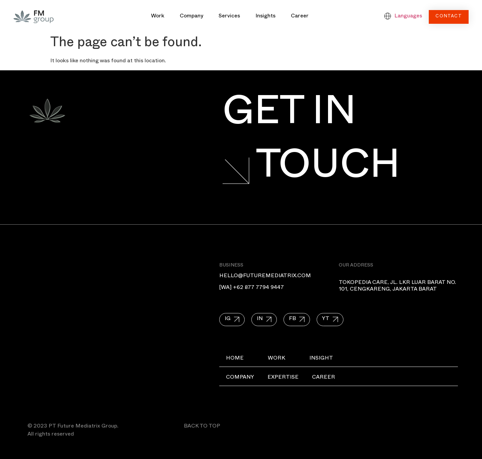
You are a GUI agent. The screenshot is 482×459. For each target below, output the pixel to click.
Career (300, 16)
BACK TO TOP (202, 427)
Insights (265, 16)
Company (191, 16)
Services (229, 16)
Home (235, 359)
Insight (321, 359)
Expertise (283, 378)
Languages (408, 16)
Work (157, 16)
